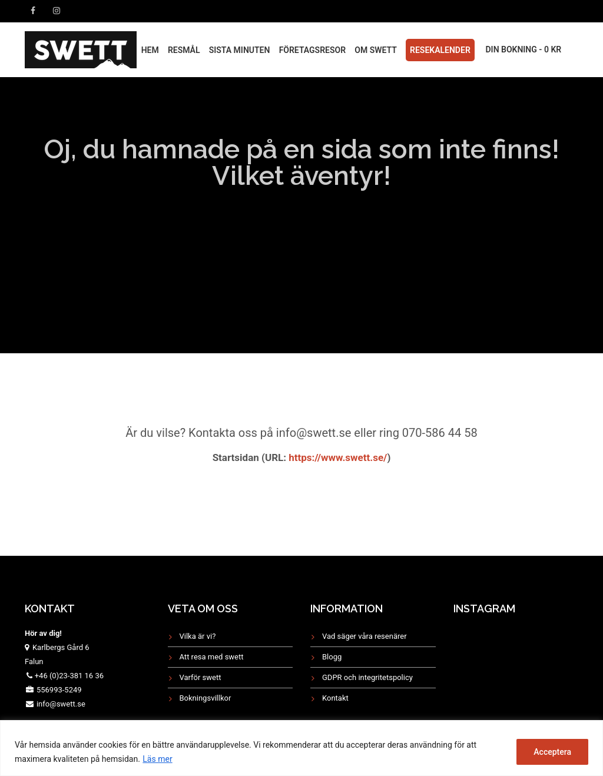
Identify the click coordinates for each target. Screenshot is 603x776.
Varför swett (200, 677)
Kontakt (335, 698)
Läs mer (157, 759)
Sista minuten (239, 50)
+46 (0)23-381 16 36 (69, 675)
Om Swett (375, 50)
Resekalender (440, 50)
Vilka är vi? (198, 636)
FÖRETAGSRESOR (312, 50)
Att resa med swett (212, 656)
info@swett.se (60, 703)
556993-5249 (59, 689)
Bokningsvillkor (205, 698)
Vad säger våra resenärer (364, 636)
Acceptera (552, 752)
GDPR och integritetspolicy (367, 677)
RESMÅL (184, 50)
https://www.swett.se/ (336, 457)
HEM (150, 50)
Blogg (332, 656)
